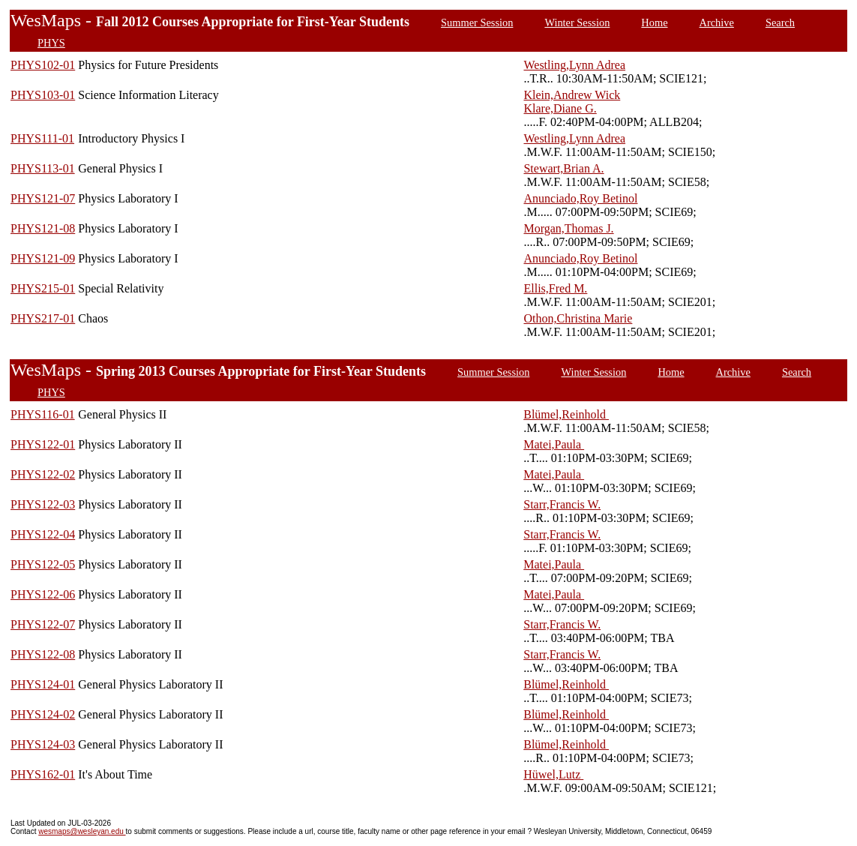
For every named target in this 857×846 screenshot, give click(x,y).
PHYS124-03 (42, 744)
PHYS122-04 (42, 534)
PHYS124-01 (42, 684)
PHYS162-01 (42, 774)
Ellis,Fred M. (555, 288)
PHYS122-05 (42, 564)
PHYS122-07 (42, 624)
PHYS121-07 (42, 198)
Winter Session (577, 22)
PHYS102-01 (42, 64)
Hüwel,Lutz (553, 774)
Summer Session (477, 22)
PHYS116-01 (42, 414)
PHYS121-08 (42, 228)
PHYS (51, 43)
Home (654, 22)
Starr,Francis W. (562, 504)
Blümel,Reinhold (566, 414)
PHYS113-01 (42, 168)
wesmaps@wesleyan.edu (81, 831)
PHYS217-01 (42, 318)
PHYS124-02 (42, 714)
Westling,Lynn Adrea (574, 64)
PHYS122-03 (42, 504)
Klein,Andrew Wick (571, 94)
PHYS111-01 (42, 138)
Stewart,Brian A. (563, 168)
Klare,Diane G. (559, 108)
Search (780, 22)
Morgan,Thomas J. (568, 228)
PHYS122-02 (42, 474)
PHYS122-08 (42, 654)
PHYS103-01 (42, 94)
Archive (717, 22)
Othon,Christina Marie (577, 318)
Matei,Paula (553, 444)
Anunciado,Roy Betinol (580, 198)
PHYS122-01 (42, 444)
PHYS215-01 (42, 288)
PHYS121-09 (42, 258)
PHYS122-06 (42, 594)
